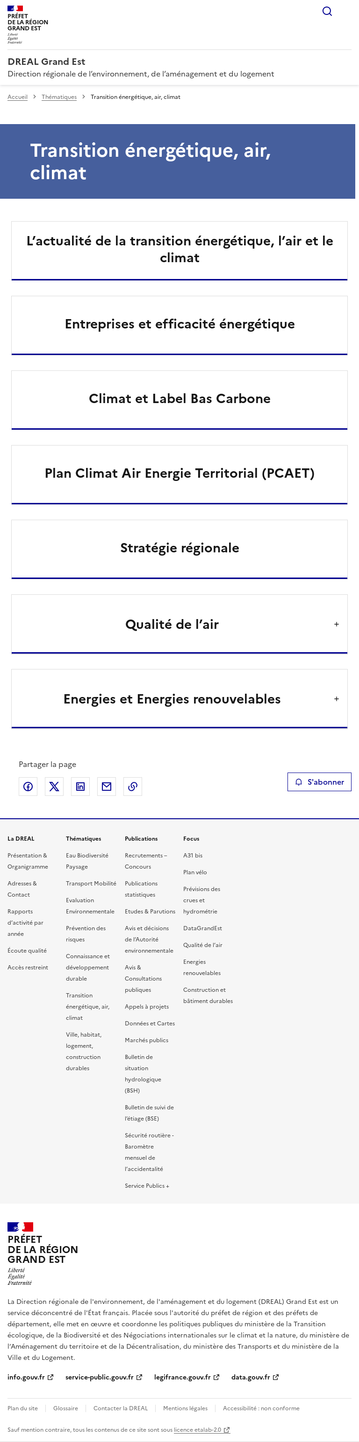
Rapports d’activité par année (25, 922)
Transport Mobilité (91, 883)
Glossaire (65, 1408)
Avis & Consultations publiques (143, 978)
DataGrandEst (202, 928)
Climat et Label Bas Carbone (180, 398)
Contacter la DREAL (120, 1408)
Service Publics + (147, 1186)
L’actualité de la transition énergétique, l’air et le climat (179, 249)
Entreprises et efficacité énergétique (180, 323)
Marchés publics (146, 1040)
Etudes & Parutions (150, 911)
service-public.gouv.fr (99, 1377)
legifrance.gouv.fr (182, 1377)
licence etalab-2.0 (197, 1430)
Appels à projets (147, 1007)
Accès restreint (27, 967)
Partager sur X (54, 786)
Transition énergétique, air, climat (87, 1006)
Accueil (17, 97)
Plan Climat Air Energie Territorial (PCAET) (179, 473)
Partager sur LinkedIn (80, 786)
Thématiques (59, 97)
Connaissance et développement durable (88, 967)
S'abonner (319, 781)
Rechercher (327, 11)
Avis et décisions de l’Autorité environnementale (149, 939)
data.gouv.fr (250, 1377)
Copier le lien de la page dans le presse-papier (132, 786)
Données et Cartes (150, 1023)
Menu (346, 11)
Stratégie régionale (179, 547)
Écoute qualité (27, 951)
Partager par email (106, 786)
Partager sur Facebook (28, 786)
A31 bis (192, 855)
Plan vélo (195, 872)
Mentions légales (185, 1408)
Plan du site (22, 1408)
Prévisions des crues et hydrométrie (201, 900)
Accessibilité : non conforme (261, 1408)
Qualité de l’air (203, 945)
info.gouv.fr (26, 1377)
